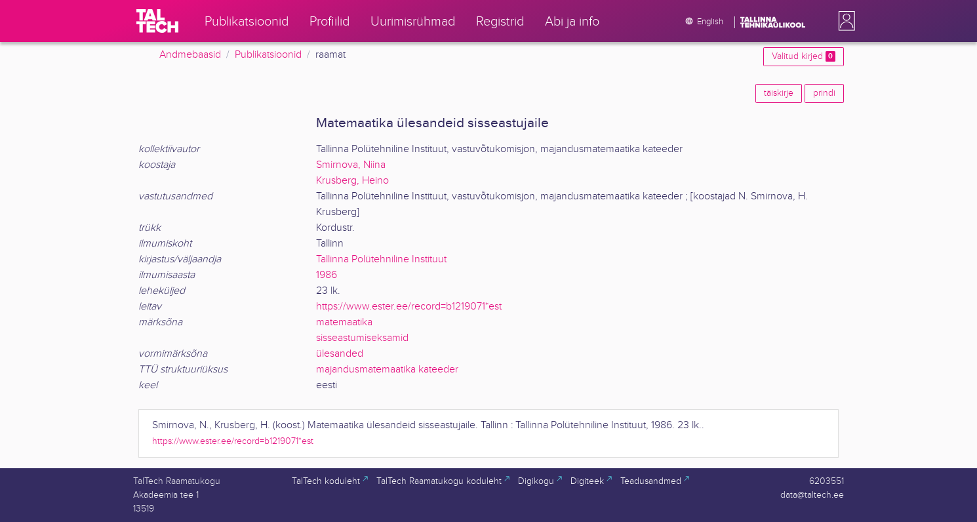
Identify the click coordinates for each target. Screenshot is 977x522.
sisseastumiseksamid (362, 338)
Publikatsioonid (268, 55)
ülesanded (339, 354)
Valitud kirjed (803, 56)
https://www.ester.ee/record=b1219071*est (409, 306)
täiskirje (778, 93)
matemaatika (344, 322)
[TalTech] (157, 21)
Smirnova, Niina (351, 165)
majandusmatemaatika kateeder (387, 369)
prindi (824, 93)
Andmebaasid (190, 55)
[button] (844, 21)
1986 (326, 275)
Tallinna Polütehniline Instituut (381, 259)
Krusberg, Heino (352, 180)
